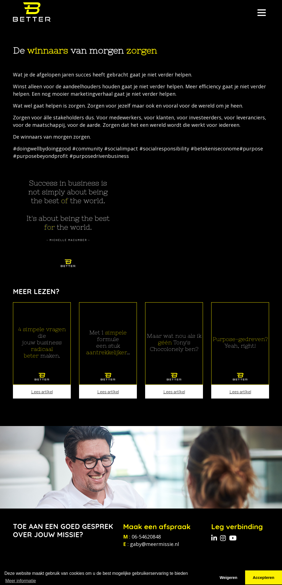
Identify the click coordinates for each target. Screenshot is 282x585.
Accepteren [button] (263, 577)
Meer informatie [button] (20, 580)
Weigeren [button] (228, 577)
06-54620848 (146, 536)
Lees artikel (42, 391)
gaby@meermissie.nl (154, 544)
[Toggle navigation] (261, 11)
